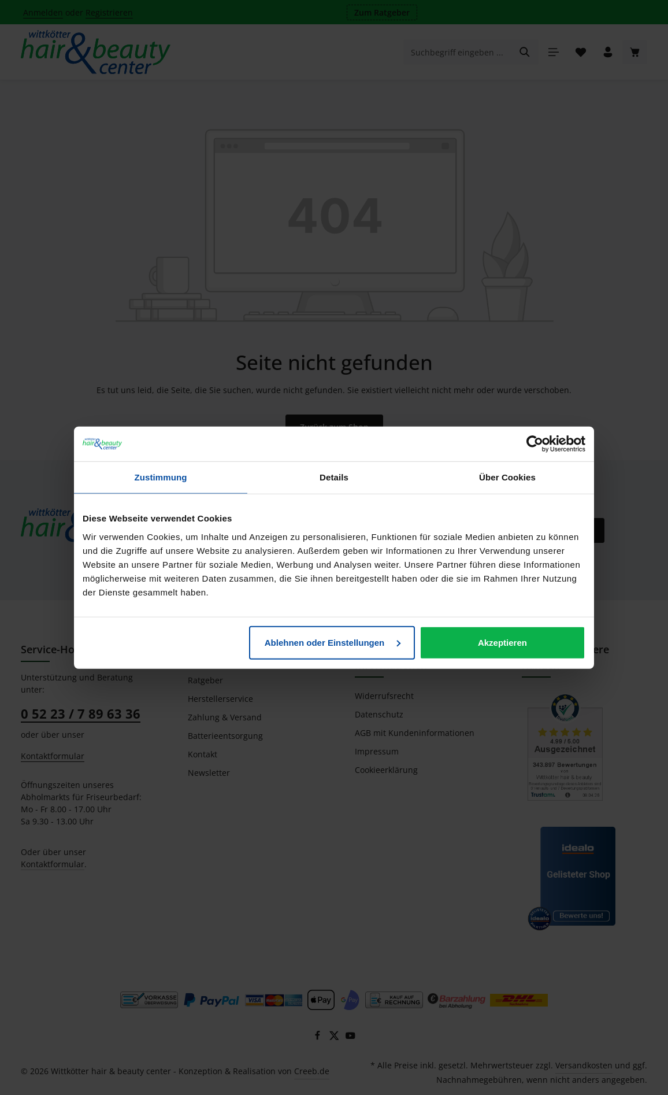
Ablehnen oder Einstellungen (333, 642)
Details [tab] (334, 477)
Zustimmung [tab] (161, 477)
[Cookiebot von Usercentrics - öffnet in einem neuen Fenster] (534, 444)
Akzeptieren (502, 642)
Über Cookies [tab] (507, 477)
